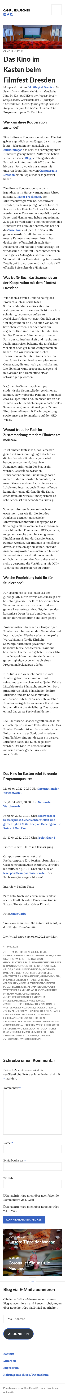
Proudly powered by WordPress (19, 1388)
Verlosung (11, 1039)
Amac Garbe (18, 913)
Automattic (9, 1392)
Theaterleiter (13, 1035)
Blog (28, 158)
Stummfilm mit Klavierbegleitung (33, 1032)
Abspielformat (14, 955)
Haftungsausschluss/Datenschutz (26, 1374)
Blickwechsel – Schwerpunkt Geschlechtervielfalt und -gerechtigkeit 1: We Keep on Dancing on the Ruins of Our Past (32, 962)
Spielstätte (52, 1025)
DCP (19, 972)
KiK (23, 990)
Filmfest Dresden (15, 979)
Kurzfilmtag (36, 1000)
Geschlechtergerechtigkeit (38, 983)
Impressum (11, 1367)
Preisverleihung (15, 1014)
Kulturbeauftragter (18, 997)
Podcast (23, 1011)
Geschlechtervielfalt (18, 986)
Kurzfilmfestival (15, 1000)
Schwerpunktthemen (18, 1021)
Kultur (18, 51)
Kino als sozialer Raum (42, 990)
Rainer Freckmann (28, 196)
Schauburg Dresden (32, 1018)
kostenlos (32, 993)
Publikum (34, 1014)
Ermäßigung (31, 976)
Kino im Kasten (14, 993)
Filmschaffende (38, 979)
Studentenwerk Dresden (20, 1028)
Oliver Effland (46, 1007)
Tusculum (14, 230)
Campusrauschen (16, 10)
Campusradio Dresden (27, 969)
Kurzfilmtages (12, 149)
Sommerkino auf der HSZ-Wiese (24, 1025)
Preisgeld (37, 1011)
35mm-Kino (39, 952)
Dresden (46, 972)
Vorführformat (31, 1039)
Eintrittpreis (13, 976)
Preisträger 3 (46, 837)
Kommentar (12, 1088)
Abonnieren (18, 1334)
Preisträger (53, 1011)
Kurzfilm (39, 997)
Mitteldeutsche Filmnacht (21, 1004)
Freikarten (11, 983)
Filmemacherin (51, 976)
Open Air (10, 1011)
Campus (8, 51)
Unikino (45, 1035)
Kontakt (8, 1353)
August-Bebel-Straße (39, 955)
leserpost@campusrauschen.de (24, 873)
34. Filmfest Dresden (41, 87)
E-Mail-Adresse (14, 1160)
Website (8, 1178)
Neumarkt (28, 1007)
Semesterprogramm (46, 1021)
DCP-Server (31, 972)
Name (8, 1143)
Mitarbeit (9, 1360)
